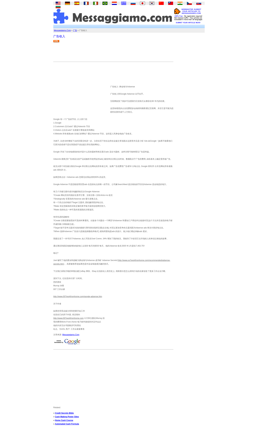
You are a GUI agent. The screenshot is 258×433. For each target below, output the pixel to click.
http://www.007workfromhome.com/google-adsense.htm (77, 296)
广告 (75, 30)
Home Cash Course (64, 420)
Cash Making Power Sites (67, 417)
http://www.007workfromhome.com (68, 318)
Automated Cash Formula (67, 424)
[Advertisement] (113, 53)
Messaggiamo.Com (62, 30)
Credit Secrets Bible (64, 413)
